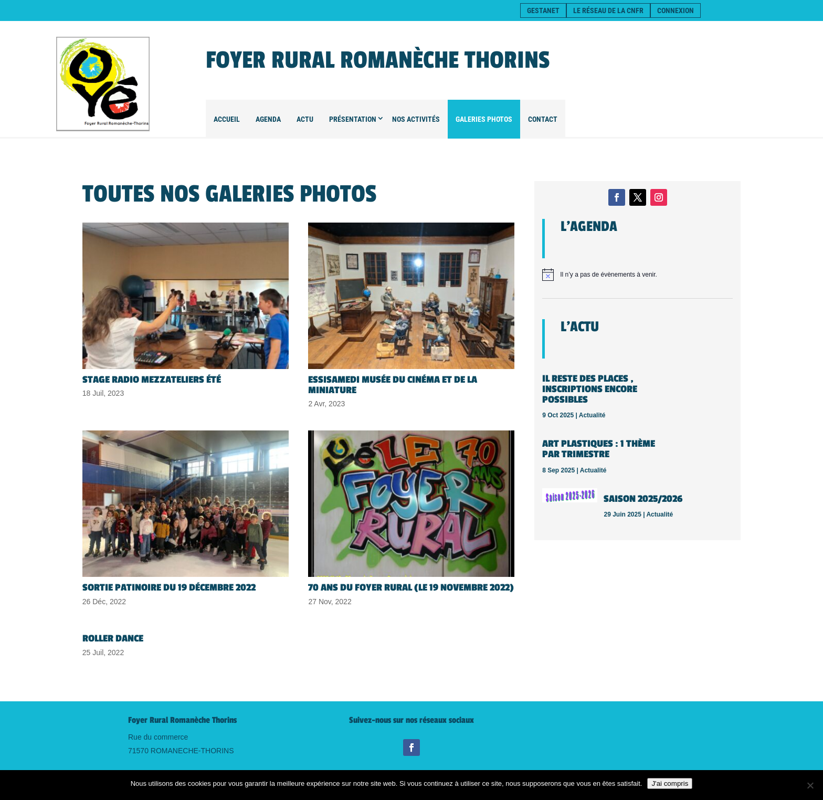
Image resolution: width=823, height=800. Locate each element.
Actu (305, 119)
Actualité (592, 415)
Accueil (227, 119)
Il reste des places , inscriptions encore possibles (589, 389)
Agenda (268, 119)
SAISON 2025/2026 (643, 498)
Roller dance (112, 638)
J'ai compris (669, 783)
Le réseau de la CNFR (608, 10)
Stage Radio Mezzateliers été (151, 379)
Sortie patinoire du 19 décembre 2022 (169, 587)
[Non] (810, 785)
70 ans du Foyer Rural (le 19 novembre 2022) (411, 587)
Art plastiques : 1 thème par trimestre (598, 449)
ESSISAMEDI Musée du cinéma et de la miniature (392, 385)
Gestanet (543, 10)
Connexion (675, 10)
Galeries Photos (484, 119)
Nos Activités (416, 119)
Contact (542, 119)
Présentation (352, 119)
